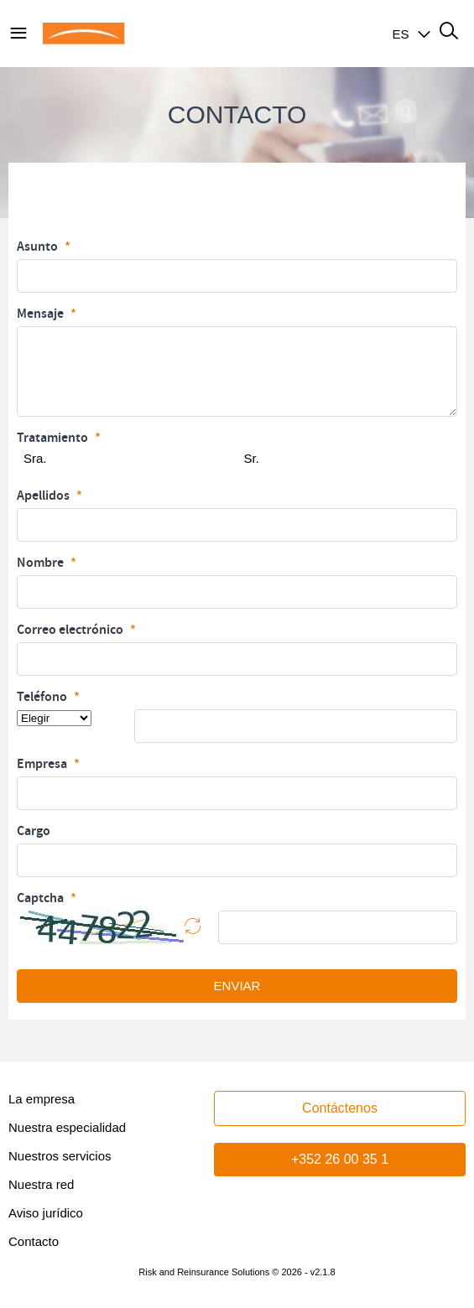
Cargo (33, 831)
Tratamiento (54, 437)
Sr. (251, 458)
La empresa (41, 1099)
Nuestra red (41, 1184)
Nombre (41, 562)
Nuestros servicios (60, 1156)
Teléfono (43, 696)
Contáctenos (340, 1108)
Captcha (41, 898)
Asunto (38, 246)
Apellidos (44, 495)
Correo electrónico (71, 629)
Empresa (43, 763)
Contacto (33, 1241)
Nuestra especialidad (67, 1127)
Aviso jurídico (45, 1213)
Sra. (35, 458)
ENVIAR (237, 985)
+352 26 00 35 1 (339, 1159)
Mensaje (41, 313)
